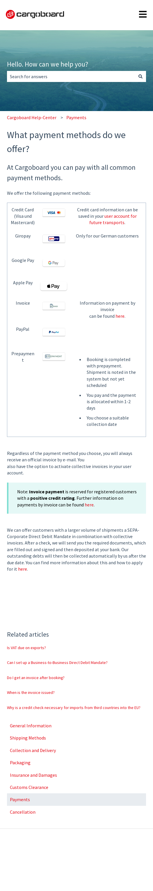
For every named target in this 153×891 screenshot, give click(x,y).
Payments (76, 117)
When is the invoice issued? (31, 692)
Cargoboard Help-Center (31, 117)
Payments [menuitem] (20, 799)
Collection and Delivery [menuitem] (33, 750)
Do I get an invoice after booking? (36, 677)
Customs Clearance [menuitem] (29, 787)
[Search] (140, 76)
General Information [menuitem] (30, 725)
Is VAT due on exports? (26, 647)
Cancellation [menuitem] (22, 812)
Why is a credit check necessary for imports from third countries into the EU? (73, 707)
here (119, 316)
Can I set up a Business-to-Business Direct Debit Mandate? (57, 662)
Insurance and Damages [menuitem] (33, 775)
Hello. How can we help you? (47, 64)
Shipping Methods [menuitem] (28, 738)
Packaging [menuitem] (20, 762)
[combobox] (71, 76)
